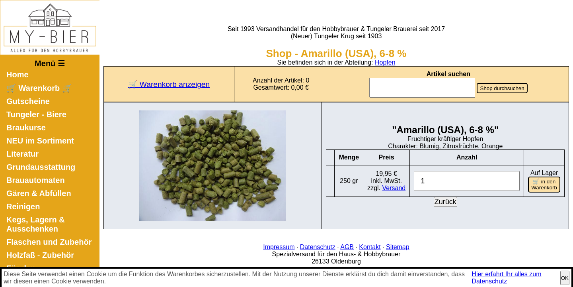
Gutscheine (28, 101)
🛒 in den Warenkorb (544, 185)
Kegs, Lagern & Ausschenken (35, 224)
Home (17, 74)
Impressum (278, 247)
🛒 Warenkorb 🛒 (39, 88)
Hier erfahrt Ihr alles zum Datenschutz (506, 278)
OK (565, 278)
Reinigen (23, 206)
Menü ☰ (50, 63)
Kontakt (369, 247)
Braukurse (26, 127)
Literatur (22, 153)
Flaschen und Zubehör (49, 242)
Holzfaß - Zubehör (40, 255)
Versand (394, 188)
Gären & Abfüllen (38, 193)
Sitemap (397, 247)
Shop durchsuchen (502, 88)
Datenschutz (317, 247)
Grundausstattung (40, 167)
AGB (347, 247)
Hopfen (385, 62)
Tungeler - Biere (36, 114)
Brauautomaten (35, 180)
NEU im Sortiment (40, 140)
